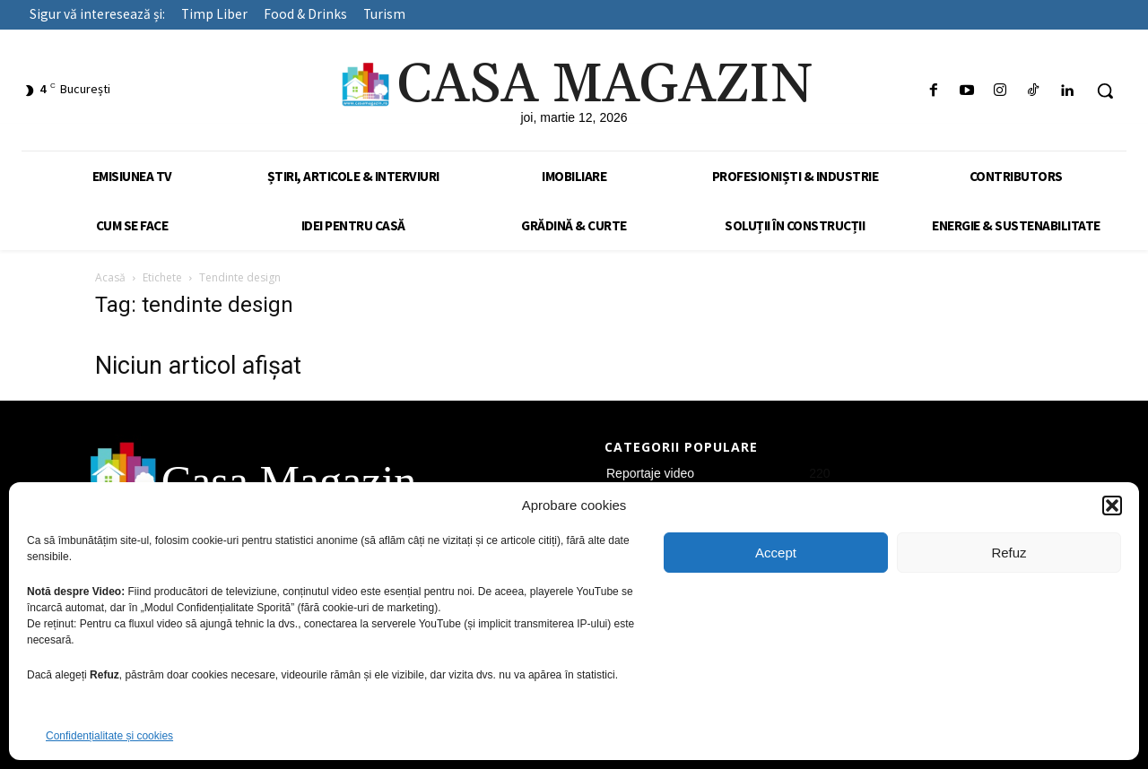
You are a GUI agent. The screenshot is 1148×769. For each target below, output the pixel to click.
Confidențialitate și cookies (109, 736)
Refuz (1008, 552)
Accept (775, 552)
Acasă (110, 277)
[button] (1112, 505)
